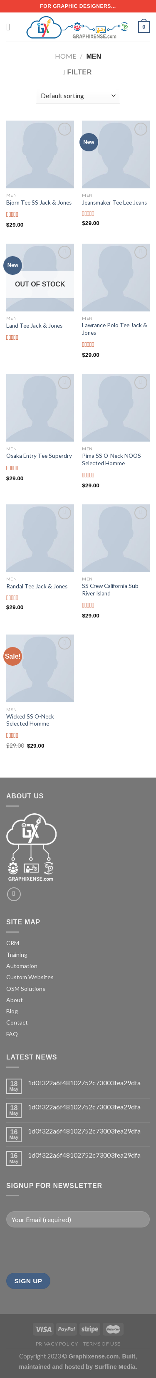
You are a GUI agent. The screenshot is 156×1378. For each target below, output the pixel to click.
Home (65, 56)
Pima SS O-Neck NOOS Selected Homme (111, 459)
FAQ (12, 1033)
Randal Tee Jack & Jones (36, 586)
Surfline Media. (115, 1366)
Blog (12, 1011)
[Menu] (11, 27)
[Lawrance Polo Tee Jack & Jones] (116, 277)
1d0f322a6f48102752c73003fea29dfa (84, 1083)
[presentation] (69, 1250)
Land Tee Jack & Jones (34, 325)
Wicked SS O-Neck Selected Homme (30, 720)
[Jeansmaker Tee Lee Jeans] (116, 154)
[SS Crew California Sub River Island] (116, 538)
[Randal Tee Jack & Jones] (40, 538)
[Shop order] (78, 96)
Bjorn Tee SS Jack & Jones (39, 202)
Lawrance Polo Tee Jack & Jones (114, 329)
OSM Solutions (25, 988)
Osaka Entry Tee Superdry (39, 455)
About (14, 999)
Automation (21, 965)
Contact (17, 1022)
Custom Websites (30, 976)
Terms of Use (101, 1344)
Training (16, 954)
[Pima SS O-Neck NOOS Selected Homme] (116, 408)
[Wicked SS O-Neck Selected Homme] (40, 668)
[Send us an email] (14, 894)
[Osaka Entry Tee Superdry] (40, 408)
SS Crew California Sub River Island (110, 590)
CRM (12, 942)
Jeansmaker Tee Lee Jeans (114, 202)
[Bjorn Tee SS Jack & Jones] (40, 154)
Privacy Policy (57, 1344)
